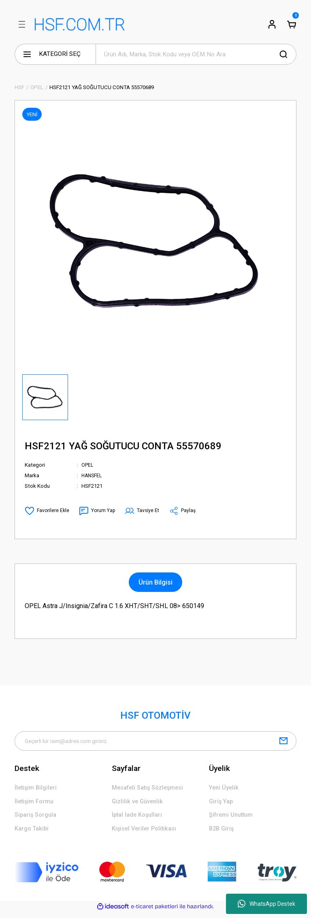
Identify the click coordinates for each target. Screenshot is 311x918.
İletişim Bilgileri (37, 790)
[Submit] (283, 741)
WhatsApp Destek (266, 903)
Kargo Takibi (33, 834)
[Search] (196, 54)
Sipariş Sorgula (37, 819)
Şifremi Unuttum (233, 819)
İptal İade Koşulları (140, 819)
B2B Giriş (222, 834)
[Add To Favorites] (47, 511)
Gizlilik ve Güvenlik (139, 805)
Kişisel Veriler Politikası (146, 834)
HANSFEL (92, 475)
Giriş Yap (222, 805)
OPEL (87, 465)
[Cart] (291, 24)
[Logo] (79, 24)
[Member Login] (272, 24)
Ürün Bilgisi (155, 582)
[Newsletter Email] (155, 741)
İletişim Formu (36, 805)
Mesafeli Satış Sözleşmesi (151, 790)
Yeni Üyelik (225, 790)
